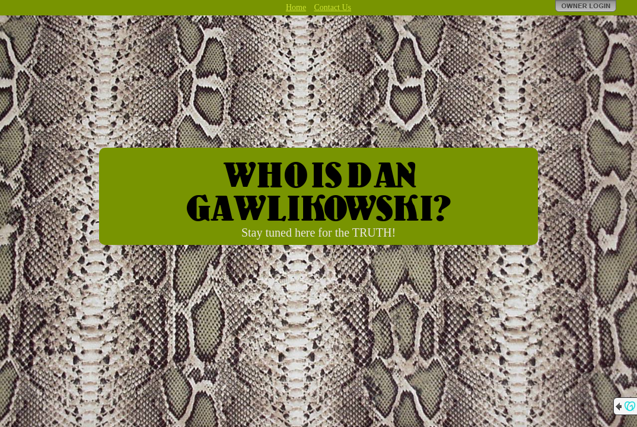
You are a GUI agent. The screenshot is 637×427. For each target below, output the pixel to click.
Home (296, 7)
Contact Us (332, 7)
